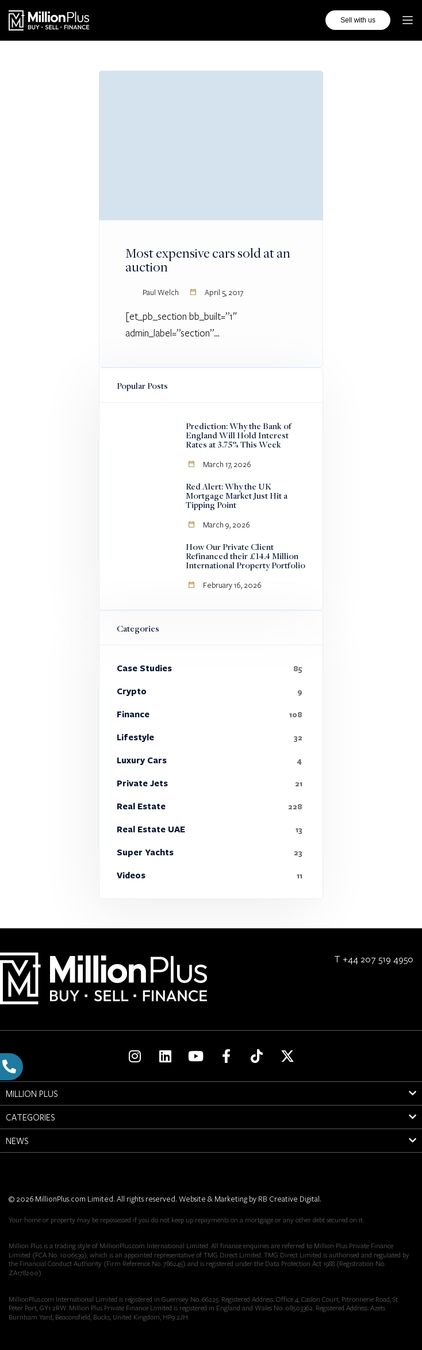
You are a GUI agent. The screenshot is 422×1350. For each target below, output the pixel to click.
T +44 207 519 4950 (373, 959)
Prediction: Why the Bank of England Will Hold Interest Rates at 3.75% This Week (238, 435)
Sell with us (357, 16)
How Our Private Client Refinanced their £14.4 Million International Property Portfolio (245, 555)
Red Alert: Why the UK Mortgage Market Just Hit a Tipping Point (236, 495)
